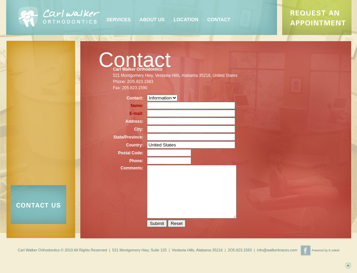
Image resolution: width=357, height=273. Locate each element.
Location (186, 19)
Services (118, 19)
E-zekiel (334, 254)
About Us (152, 19)
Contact (218, 19)
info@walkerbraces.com (277, 253)
